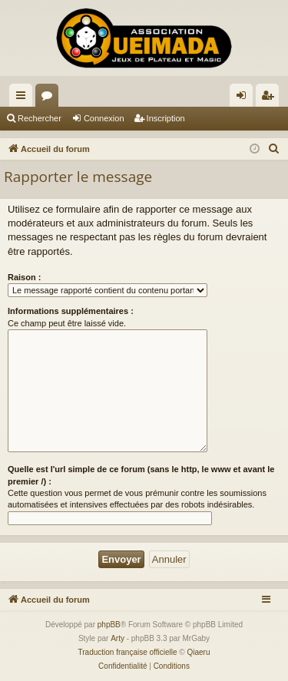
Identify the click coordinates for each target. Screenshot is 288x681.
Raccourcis (23, 98)
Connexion (104, 118)
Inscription (166, 118)
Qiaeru (198, 652)
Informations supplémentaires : (71, 311)
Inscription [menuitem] (271, 98)
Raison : (24, 277)
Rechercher (39, 118)
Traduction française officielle (127, 652)
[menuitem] (274, 148)
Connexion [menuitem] (245, 98)
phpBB (109, 624)
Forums (49, 98)
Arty (117, 638)
